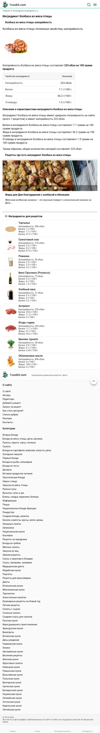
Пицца (6, 504)
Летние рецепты (11, 605)
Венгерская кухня (12, 682)
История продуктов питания (17, 473)
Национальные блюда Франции (19, 508)
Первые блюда (10, 458)
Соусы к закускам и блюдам (18, 558)
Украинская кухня (12, 694)
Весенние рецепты (12, 655)
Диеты (6, 582)
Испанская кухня (12, 636)
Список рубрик (10, 414)
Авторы (7, 395)
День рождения (11, 640)
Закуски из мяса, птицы (15, 485)
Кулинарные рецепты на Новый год (21, 601)
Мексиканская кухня (13, 589)
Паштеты (7, 574)
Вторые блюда (10, 435)
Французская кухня (13, 628)
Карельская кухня (12, 705)
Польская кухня (11, 678)
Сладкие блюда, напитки (16, 516)
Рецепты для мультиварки (17, 578)
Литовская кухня (11, 709)
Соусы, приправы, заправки (17, 562)
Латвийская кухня (12, 698)
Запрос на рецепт (12, 407)
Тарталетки (9, 593)
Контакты (8, 422)
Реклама (7, 418)
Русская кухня (10, 620)
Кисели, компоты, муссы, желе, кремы (23, 520)
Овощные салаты (12, 524)
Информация (9, 500)
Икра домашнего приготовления (20, 624)
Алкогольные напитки (14, 597)
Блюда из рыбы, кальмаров (17, 462)
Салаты (7, 446)
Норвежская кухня (12, 644)
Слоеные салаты (11, 613)
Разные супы (9, 489)
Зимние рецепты (11, 555)
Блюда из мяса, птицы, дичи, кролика (22, 438)
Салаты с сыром (11, 609)
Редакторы (8, 399)
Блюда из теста (11, 466)
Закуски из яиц (11, 551)
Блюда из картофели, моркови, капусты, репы (27, 450)
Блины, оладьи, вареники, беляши (20, 496)
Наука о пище (10, 481)
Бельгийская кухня (13, 675)
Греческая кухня (11, 686)
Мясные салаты (11, 547)
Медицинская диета (13, 566)
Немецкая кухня (11, 667)
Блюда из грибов (12, 543)
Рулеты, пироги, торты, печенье (19, 442)
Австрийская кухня (13, 651)
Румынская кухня (12, 671)
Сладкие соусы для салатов (17, 616)
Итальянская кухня (13, 585)
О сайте (7, 391)
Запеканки (8, 527)
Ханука (6, 647)
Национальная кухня (14, 531)
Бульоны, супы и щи (13, 493)
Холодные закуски (12, 454)
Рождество (8, 512)
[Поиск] (88, 4)
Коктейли (8, 535)
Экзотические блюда (14, 477)
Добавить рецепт (12, 403)
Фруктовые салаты (13, 663)
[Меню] (95, 4)
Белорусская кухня (13, 690)
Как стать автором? (13, 410)
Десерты (7, 469)
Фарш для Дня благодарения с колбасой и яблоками (37, 194)
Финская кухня (10, 659)
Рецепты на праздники (15, 539)
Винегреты (8, 632)
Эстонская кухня (11, 702)
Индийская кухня (12, 570)
